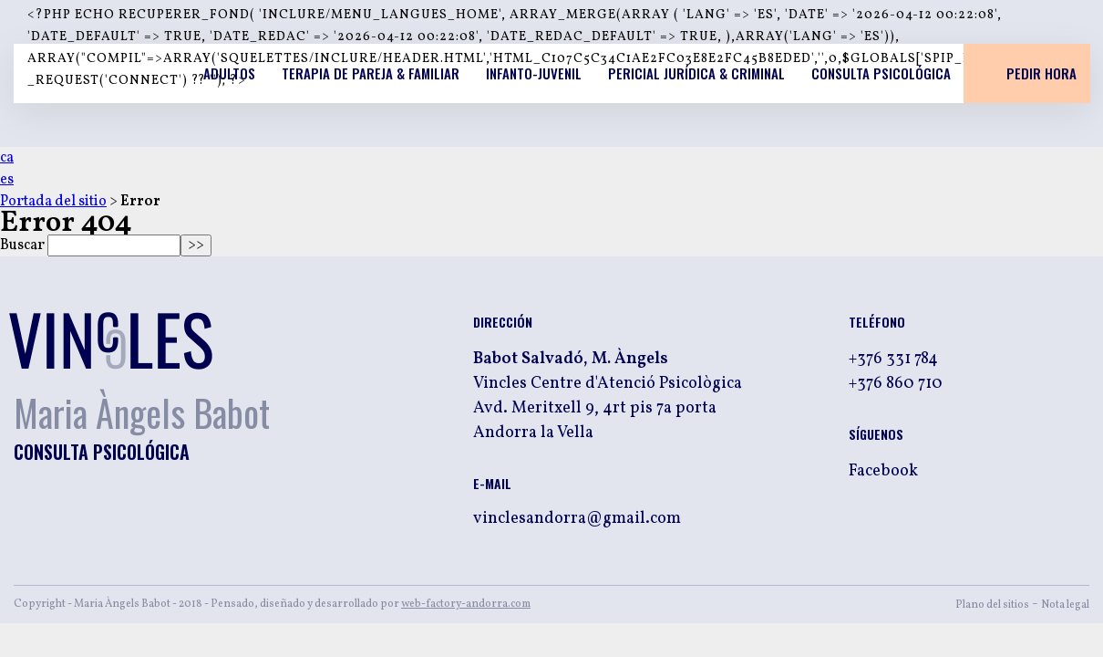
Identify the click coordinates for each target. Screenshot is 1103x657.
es (7, 180)
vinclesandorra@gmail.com (577, 519)
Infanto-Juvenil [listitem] (534, 73)
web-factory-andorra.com (466, 604)
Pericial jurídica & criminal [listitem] (696, 73)
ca (7, 158)
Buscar (22, 245)
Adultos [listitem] (229, 73)
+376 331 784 (893, 359)
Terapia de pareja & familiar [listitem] (370, 73)
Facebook (883, 471)
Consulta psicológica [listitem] (881, 73)
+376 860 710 (896, 383)
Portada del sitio (53, 202)
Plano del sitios (992, 605)
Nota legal (1065, 605)
